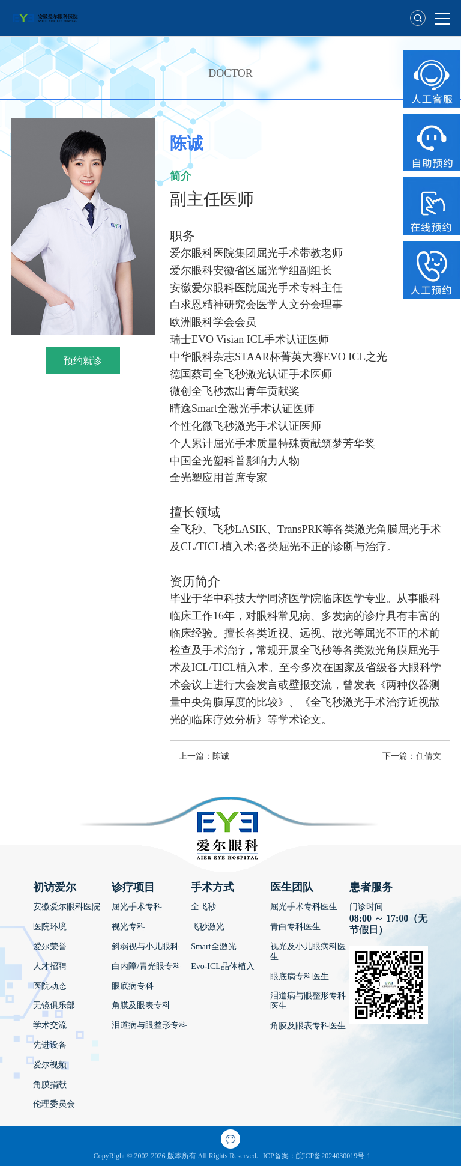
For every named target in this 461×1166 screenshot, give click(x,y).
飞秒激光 (207, 926)
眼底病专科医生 (299, 976)
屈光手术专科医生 (303, 906)
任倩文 (428, 756)
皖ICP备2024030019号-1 (333, 1156)
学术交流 (50, 1025)
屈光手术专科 (137, 906)
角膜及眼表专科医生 (308, 1025)
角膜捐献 (50, 1084)
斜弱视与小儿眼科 (145, 946)
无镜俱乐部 (54, 1005)
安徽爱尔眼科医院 (66, 906)
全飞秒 (203, 906)
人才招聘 (50, 966)
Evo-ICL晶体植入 (223, 966)
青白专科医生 (295, 926)
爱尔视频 (50, 1064)
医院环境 (50, 926)
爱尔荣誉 (50, 946)
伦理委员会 (54, 1103)
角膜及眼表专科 (141, 1005)
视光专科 (128, 926)
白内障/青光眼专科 (146, 966)
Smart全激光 (213, 946)
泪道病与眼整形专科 (149, 1025)
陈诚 (220, 756)
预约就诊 (83, 361)
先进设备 (50, 1044)
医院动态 (50, 986)
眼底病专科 (133, 986)
